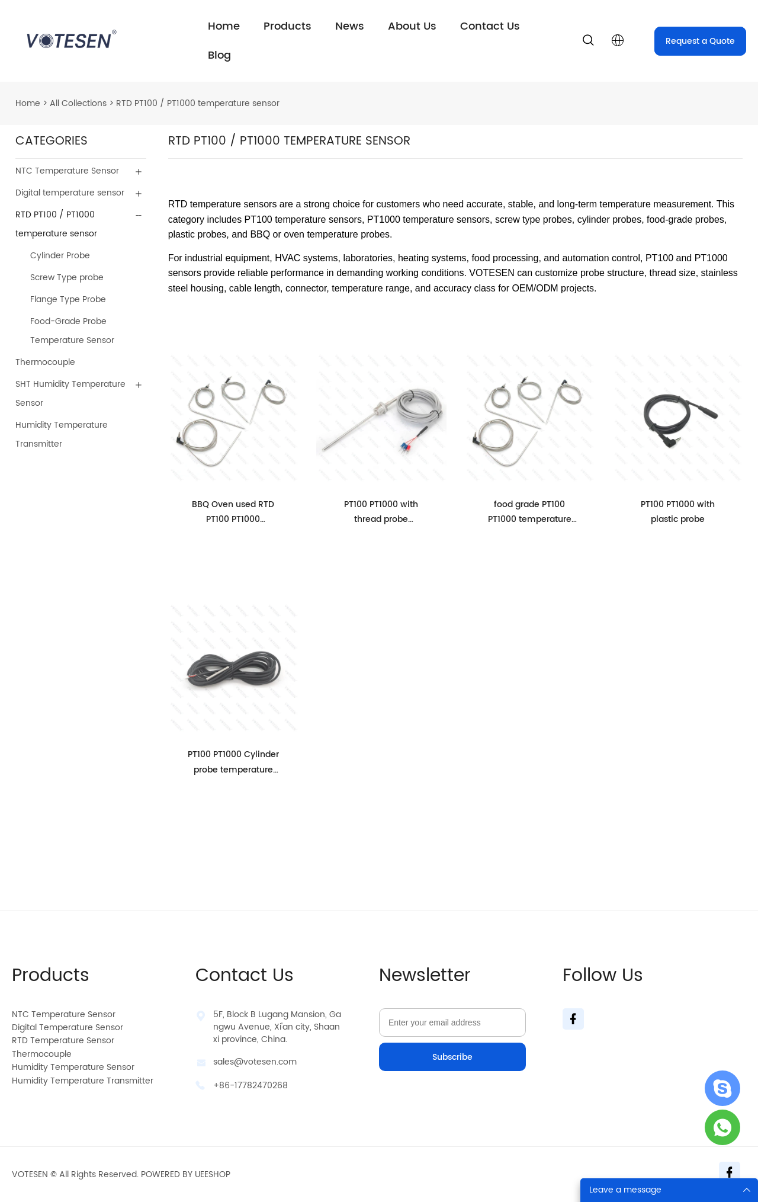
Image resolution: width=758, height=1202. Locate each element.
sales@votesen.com (255, 1062)
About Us (412, 26)
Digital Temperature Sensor (67, 1027)
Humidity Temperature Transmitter (61, 434)
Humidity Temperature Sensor (73, 1067)
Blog (219, 55)
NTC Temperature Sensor (67, 171)
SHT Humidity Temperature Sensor (70, 393)
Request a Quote (700, 41)
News (349, 26)
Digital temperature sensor (69, 193)
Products (287, 26)
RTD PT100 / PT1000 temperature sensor (198, 103)
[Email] (452, 1022)
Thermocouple (45, 362)
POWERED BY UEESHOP (185, 1174)
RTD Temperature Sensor (63, 1040)
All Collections (78, 103)
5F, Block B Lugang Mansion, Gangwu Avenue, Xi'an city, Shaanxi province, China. (277, 1027)
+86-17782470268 (250, 1085)
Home (224, 26)
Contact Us (490, 26)
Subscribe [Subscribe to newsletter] (452, 1057)
